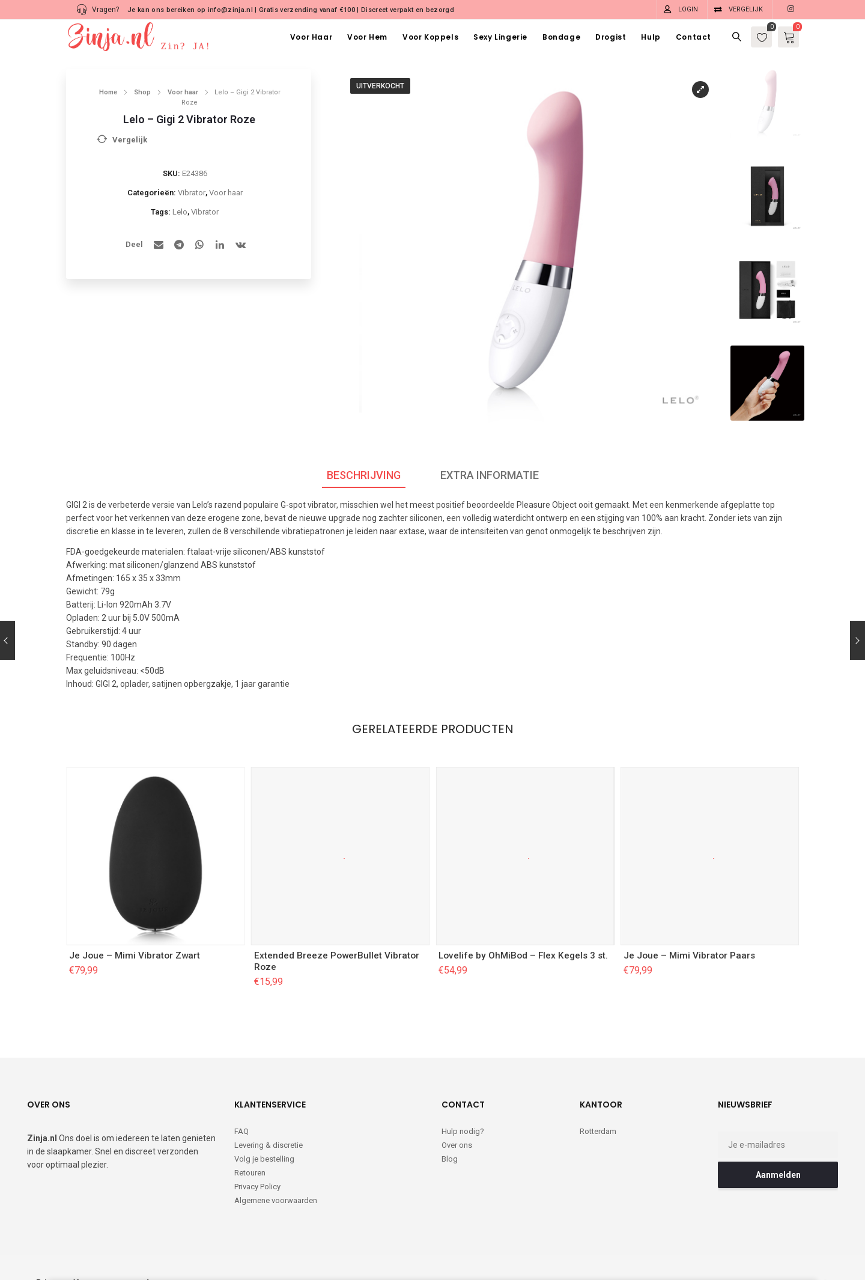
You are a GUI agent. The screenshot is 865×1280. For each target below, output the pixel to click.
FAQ (241, 1131)
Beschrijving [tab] (364, 475)
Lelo (179, 211)
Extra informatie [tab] (489, 475)
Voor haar (183, 92)
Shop (142, 92)
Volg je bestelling (264, 1158)
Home (108, 92)
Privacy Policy (257, 1186)
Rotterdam (598, 1131)
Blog (450, 1158)
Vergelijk (746, 9)
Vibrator (191, 192)
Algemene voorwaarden (275, 1200)
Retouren (250, 1172)
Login (688, 9)
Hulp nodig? (463, 1131)
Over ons (457, 1145)
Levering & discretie (268, 1145)
